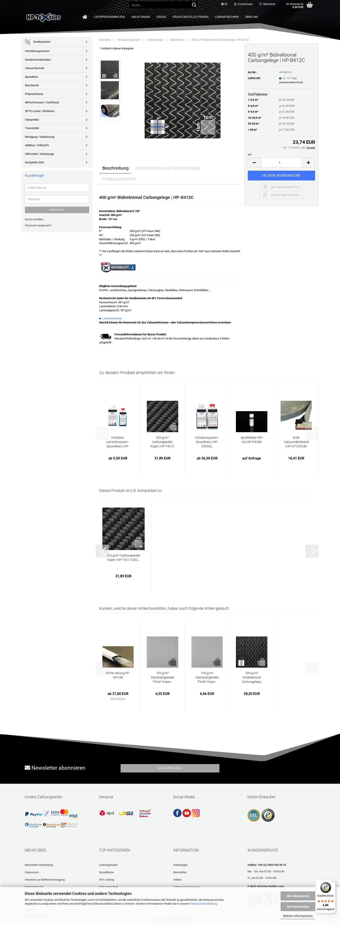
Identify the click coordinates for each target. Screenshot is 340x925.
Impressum (32, 872)
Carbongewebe (108, 865)
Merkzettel (267, 4)
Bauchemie (32, 85)
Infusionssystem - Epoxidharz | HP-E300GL (207, 442)
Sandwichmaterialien (38, 59)
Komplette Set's (34, 162)
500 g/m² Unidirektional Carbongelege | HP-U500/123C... (251, 677)
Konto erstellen (34, 219)
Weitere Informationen (298, 916)
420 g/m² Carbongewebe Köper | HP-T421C (162, 442)
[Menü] (333, 882)
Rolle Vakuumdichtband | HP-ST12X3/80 (296, 442)
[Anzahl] (281, 162)
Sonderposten (37, 42)
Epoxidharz (31, 76)
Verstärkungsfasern (37, 51)
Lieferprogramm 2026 (109, 16)
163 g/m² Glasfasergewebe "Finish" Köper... (162, 677)
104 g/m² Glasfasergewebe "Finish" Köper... (207, 677)
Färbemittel (32, 119)
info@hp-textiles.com (270, 886)
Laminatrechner (227, 16)
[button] (224, 4)
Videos (161, 16)
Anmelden (57, 209)
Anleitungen (140, 16)
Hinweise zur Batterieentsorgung (45, 879)
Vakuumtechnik (34, 68)
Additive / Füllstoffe (37, 145)
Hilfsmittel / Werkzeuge (39, 154)
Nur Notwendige (298, 906)
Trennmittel (32, 128)
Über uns (251, 16)
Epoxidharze (106, 872)
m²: (250, 154)
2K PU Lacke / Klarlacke (39, 111)
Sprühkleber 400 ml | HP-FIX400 (252, 440)
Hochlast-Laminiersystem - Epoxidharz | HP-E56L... (117, 442)
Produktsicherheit (119, 179)
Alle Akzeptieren (298, 896)
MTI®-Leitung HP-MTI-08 (118, 675)
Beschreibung (115, 168)
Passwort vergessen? (38, 225)
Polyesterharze (34, 94)
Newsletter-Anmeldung (39, 865)
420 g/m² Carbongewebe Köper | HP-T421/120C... (123, 557)
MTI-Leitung (106, 879)
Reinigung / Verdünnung (39, 136)
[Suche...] (194, 5)
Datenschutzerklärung (203, 903)
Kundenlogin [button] (243, 4)
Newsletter (180, 872)
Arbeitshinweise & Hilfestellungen (167, 168)
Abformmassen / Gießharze (42, 102)
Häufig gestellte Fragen (190, 16)
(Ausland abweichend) (291, 82)
